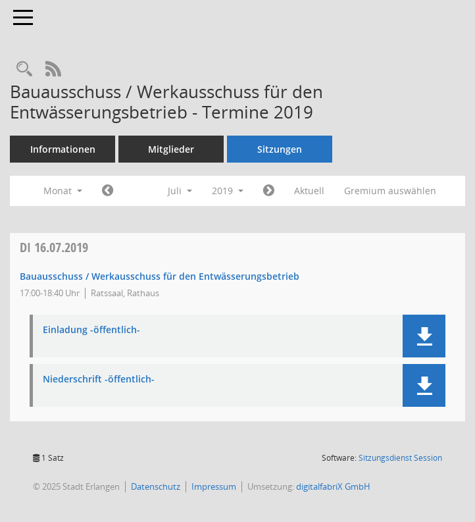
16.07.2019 (54, 247)
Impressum (213, 486)
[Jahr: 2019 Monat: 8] (268, 191)
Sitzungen (279, 149)
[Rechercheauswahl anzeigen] (24, 69)
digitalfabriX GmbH (333, 486)
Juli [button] (180, 190)
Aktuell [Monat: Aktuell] (309, 190)
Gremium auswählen (390, 190)
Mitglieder (171, 149)
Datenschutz (155, 486)
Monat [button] (62, 190)
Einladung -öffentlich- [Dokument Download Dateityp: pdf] (91, 330)
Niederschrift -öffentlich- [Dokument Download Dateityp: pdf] (99, 379)
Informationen (62, 149)
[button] (424, 336)
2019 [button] (227, 190)
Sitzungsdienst (400, 457)
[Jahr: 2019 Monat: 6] (107, 191)
